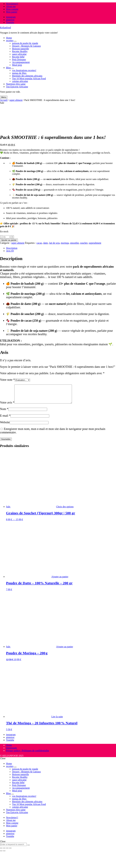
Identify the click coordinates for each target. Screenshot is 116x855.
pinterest (10, 19)
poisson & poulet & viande (25, 43)
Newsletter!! (12, 3)
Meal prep (17, 65)
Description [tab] (11, 248)
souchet (84, 243)
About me (11, 6)
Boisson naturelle (20, 48)
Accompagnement (21, 62)
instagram (11, 17)
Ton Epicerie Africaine (17, 86)
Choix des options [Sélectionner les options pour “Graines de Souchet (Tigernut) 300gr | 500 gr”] (65, 510)
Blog (8, 67)
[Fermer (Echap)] (10, 851)
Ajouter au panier (9, 240)
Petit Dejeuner (19, 59)
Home (9, 38)
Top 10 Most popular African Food (29, 78)
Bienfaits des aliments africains (27, 76)
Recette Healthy (20, 51)
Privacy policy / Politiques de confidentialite (27, 754)
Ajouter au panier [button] (59, 580)
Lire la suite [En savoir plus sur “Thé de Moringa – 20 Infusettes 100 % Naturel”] (57, 720)
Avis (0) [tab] (10, 251)
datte (45, 243)
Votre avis (7, 406)
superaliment (95, 243)
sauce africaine (19, 54)
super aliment (16, 100)
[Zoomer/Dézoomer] (1, 851)
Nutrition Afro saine (16, 84)
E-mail (5, 419)
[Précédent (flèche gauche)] (1, 854)
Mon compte (12, 9)
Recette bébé (18, 57)
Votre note (7, 379)
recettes (9, 40)
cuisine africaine (20, 81)
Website (5, 426)
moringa (65, 243)
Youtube (10, 22)
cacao (39, 243)
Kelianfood (5, 27)
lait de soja (54, 243)
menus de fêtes (19, 73)
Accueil (4, 100)
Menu (3, 97)
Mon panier (11, 12)
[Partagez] (7, 851)
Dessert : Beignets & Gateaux (26, 46)
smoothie (74, 243)
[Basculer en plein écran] (4, 851)
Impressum (11, 751)
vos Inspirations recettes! (24, 70)
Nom (4, 412)
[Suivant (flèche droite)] (4, 854)
